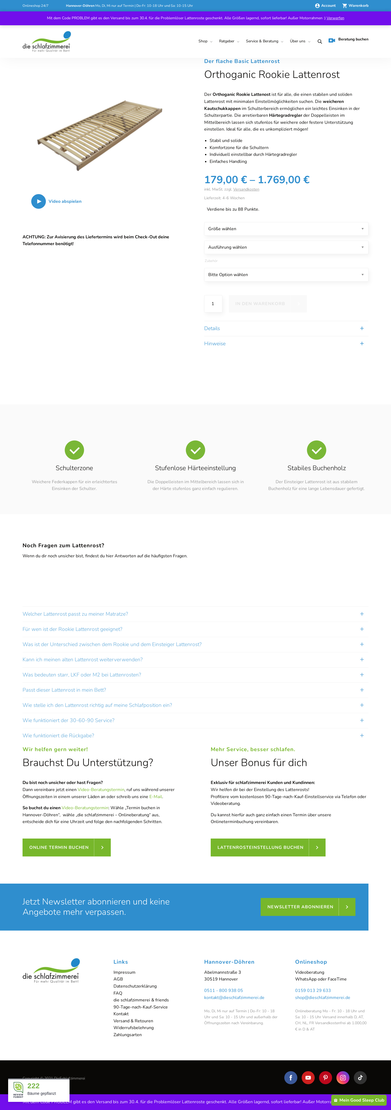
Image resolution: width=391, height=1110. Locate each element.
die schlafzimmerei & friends (141, 1000)
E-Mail (155, 797)
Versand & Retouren (133, 1021)
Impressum (124, 972)
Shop (202, 41)
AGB (118, 979)
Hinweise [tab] (215, 343)
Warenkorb (355, 5)
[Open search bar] (318, 41)
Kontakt (121, 1014)
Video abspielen (65, 201)
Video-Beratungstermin (101, 790)
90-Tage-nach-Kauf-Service (140, 1007)
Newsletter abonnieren (300, 907)
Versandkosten (246, 189)
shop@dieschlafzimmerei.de (322, 998)
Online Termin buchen (59, 847)
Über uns (297, 41)
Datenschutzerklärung (135, 986)
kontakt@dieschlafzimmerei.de (234, 998)
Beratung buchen (348, 40)
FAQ (117, 993)
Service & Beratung (262, 41)
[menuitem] (204, 41)
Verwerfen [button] (335, 18)
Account (326, 5)
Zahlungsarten (127, 1035)
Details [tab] (212, 328)
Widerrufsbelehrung (133, 1028)
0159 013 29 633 (313, 991)
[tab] (195, 723)
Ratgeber (226, 41)
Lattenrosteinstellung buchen (260, 847)
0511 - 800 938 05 (223, 991)
